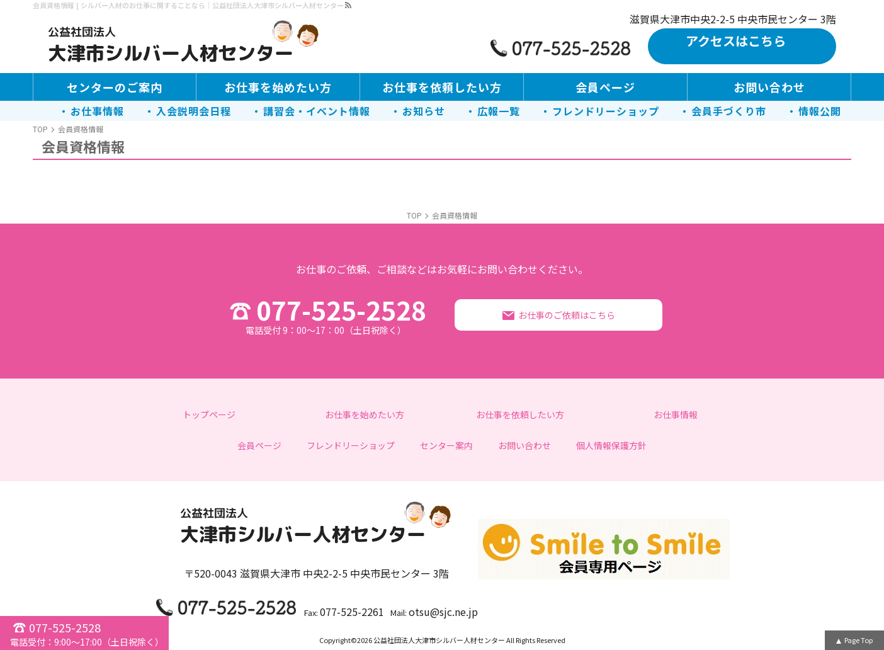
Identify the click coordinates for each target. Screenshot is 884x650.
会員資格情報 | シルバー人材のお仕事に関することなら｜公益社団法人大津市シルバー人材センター (188, 5)
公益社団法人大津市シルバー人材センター (439, 640)
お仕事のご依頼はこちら (566, 315)
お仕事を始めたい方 (278, 87)
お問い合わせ (769, 87)
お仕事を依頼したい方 (442, 87)
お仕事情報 (97, 110)
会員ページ (605, 87)
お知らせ (423, 110)
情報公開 (819, 110)
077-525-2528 (325, 314)
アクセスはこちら (736, 40)
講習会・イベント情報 (316, 110)
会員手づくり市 (728, 110)
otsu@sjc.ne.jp (443, 611)
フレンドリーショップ (605, 110)
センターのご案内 (114, 87)
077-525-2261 (352, 611)
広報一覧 (498, 110)
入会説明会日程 (193, 110)
